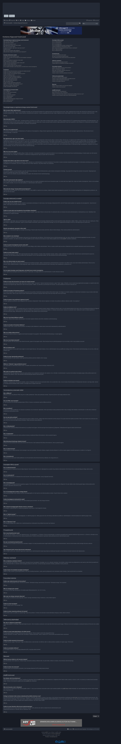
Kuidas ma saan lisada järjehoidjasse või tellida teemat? (63, 78)
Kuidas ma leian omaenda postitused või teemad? (62, 72)
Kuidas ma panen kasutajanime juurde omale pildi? (14, 62)
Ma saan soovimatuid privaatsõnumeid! (60, 56)
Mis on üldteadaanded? (8, 96)
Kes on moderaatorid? (56, 42)
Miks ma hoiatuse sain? (8, 81)
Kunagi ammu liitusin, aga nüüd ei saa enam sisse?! (14, 47)
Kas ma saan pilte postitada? (9, 94)
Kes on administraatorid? (57, 41)
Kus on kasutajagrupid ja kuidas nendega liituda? (62, 45)
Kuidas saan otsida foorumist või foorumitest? (61, 67)
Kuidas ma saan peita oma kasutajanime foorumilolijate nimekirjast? (17, 57)
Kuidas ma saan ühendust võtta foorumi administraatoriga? (64, 95)
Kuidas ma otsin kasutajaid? (58, 71)
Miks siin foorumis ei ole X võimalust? (60, 92)
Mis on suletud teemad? (8, 100)
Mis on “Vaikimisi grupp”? (57, 49)
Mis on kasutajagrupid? (57, 44)
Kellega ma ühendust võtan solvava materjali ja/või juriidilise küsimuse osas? (68, 93)
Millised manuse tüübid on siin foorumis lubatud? (62, 85)
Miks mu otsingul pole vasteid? (58, 68)
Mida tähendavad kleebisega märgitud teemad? (13, 98)
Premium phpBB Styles (56, 733)
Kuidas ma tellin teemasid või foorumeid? (60, 79)
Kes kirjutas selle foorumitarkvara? (59, 91)
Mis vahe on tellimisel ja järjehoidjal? (59, 77)
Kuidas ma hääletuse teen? (9, 74)
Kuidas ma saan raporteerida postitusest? (12, 82)
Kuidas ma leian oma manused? (58, 86)
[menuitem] (12, 20)
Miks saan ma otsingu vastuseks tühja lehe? (61, 70)
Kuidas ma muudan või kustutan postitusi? (12, 72)
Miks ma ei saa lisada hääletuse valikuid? (12, 76)
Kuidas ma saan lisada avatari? (10, 63)
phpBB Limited (41, 679)
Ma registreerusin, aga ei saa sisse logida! (12, 45)
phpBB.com (28, 681)
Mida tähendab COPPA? (9, 42)
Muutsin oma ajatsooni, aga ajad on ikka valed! (13, 60)
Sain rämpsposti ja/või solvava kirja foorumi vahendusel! (63, 57)
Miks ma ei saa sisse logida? (9, 46)
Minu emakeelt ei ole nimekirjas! (10, 61)
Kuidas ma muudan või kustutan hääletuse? (13, 77)
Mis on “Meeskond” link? (57, 50)
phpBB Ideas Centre (67, 688)
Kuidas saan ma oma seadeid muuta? (11, 56)
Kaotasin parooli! (7, 49)
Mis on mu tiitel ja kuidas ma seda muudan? (13, 65)
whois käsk (74, 697)
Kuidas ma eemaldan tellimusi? (58, 81)
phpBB (64, 238)
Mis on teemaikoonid (8, 101)
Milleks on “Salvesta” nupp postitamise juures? (13, 83)
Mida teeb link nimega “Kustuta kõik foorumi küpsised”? (15, 51)
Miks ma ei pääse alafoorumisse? (10, 78)
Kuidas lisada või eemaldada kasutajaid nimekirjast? (63, 63)
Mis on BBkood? (7, 90)
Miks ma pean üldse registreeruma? (11, 41)
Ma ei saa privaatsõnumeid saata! (59, 54)
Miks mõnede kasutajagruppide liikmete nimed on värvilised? (64, 47)
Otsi (97, 23)
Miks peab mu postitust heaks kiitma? (11, 85)
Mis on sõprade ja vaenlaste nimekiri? (60, 61)
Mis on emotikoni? (7, 93)
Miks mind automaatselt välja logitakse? (12, 50)
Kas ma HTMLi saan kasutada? (10, 92)
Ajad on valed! (6, 58)
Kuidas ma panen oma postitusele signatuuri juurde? (14, 73)
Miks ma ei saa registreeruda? (10, 44)
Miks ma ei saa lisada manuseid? (10, 80)
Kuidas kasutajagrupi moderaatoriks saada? (61, 46)
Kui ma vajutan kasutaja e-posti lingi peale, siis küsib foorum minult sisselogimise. (20, 66)
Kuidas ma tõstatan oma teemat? (10, 86)
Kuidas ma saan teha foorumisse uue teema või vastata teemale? (17, 71)
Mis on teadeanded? (8, 97)
